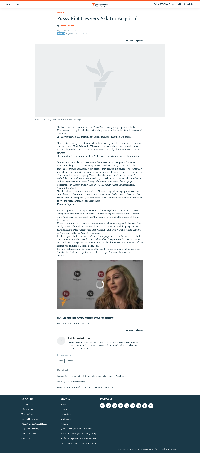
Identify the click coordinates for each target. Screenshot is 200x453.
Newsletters (66, 414)
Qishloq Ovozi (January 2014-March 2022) (79, 429)
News (63, 405)
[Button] (129, 41)
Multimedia (66, 419)
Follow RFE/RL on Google (164, 4)
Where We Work (28, 409)
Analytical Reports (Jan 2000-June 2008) (79, 438)
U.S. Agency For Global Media (34, 424)
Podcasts (64, 424)
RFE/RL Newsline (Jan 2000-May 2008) (78, 434)
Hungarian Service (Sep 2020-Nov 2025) (78, 443)
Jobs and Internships (30, 419)
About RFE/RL (27, 405)
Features (64, 409)
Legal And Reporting (30, 429)
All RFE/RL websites (186, 4)
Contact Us (26, 438)
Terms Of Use (27, 414)
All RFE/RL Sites (28, 434)
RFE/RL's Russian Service (71, 26)
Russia (60, 13)
